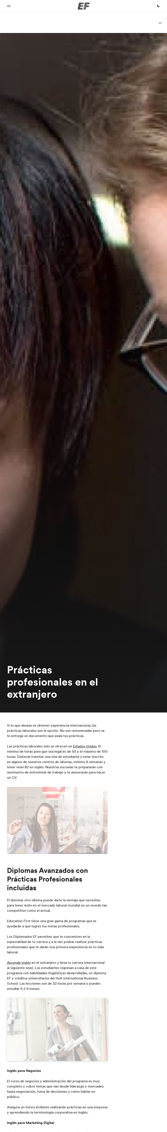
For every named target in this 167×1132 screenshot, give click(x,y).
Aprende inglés (19, 962)
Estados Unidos (85, 746)
